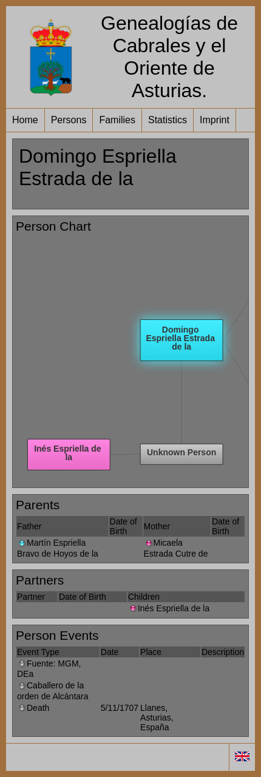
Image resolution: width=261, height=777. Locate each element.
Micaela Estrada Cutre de (176, 548)
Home (25, 120)
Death (33, 708)
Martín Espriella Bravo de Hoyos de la (57, 548)
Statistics (167, 120)
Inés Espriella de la (168, 608)
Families (117, 120)
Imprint (214, 120)
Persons (69, 120)
